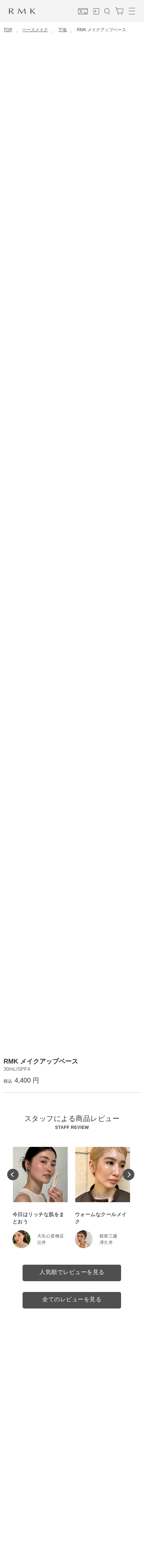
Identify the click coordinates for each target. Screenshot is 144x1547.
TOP (8, 29)
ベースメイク (35, 29)
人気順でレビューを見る (72, 1272)
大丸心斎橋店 (50, 1235)
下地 (62, 29)
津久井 (106, 1242)
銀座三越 (108, 1235)
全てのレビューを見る (71, 1299)
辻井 (41, 1242)
